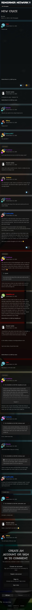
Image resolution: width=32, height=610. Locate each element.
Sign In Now (16, 585)
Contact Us (16, 605)
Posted (11, 26)
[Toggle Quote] (4, 273)
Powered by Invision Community (16, 609)
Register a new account (16, 574)
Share (8, 595)
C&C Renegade (14, 18)
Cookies (22, 605)
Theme (10, 605)
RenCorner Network (14, 2)
